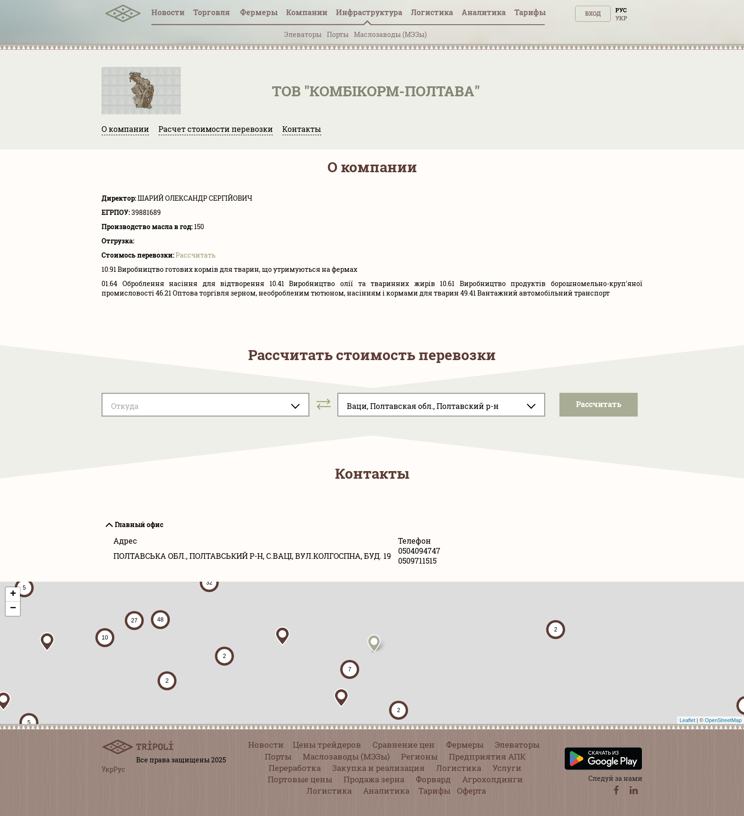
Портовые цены (300, 779)
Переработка (295, 767)
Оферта (471, 790)
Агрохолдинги (492, 779)
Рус (621, 10)
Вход (593, 13)
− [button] (13, 609)
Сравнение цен (403, 744)
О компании (125, 129)
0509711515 (417, 561)
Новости (168, 12)
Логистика (432, 12)
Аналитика (484, 12)
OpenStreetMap (723, 720)
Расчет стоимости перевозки (215, 129)
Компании (306, 12)
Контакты (301, 129)
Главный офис (139, 524)
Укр (621, 18)
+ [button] (13, 594)
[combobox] (205, 405)
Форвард (433, 779)
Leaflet (687, 720)
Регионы (419, 756)
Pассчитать (195, 255)
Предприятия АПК (487, 756)
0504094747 (419, 551)
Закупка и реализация (378, 767)
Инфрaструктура (369, 12)
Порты (338, 34)
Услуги (507, 767)
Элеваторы (303, 34)
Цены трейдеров (327, 744)
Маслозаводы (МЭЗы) (390, 34)
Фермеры (259, 12)
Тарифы (530, 12)
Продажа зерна (374, 779)
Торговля (212, 12)
